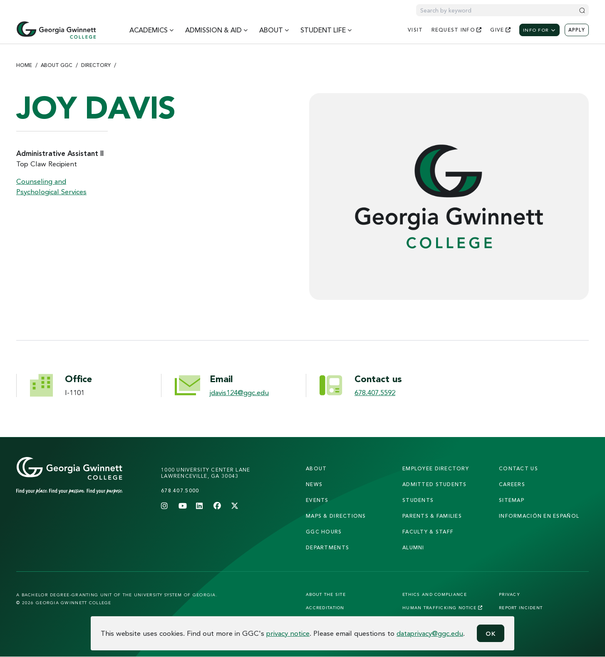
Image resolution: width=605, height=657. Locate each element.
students (418, 500)
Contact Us (518, 468)
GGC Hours (324, 532)
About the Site (326, 594)
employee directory (435, 468)
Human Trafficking (442, 607)
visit (415, 30)
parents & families (432, 516)
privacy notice (288, 633)
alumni (413, 547)
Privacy (509, 594)
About (316, 468)
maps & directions (336, 516)
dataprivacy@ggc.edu (430, 633)
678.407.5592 (375, 392)
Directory (96, 65)
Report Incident (521, 607)
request (456, 30)
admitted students (434, 484)
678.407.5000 (180, 490)
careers (512, 484)
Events (317, 500)
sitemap (511, 500)
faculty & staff (428, 532)
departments (327, 547)
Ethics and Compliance (434, 594)
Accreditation (325, 607)
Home (24, 65)
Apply (576, 30)
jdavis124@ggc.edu (239, 392)
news (314, 484)
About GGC (56, 65)
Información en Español (539, 516)
